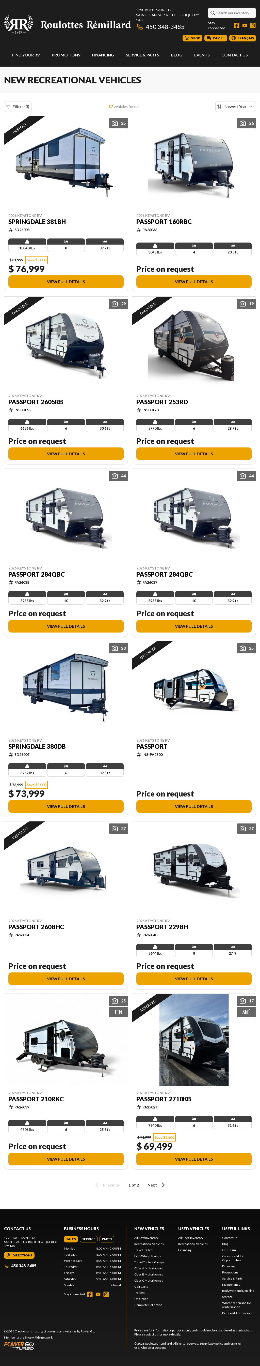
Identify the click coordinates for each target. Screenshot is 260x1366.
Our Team (229, 1250)
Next (157, 1185)
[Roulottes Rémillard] (67, 24)
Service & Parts (142, 54)
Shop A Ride (33, 1337)
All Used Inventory (190, 1238)
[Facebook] (237, 25)
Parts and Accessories (237, 1313)
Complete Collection (148, 1305)
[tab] (71, 1239)
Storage (227, 1297)
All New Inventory (146, 1238)
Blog (176, 54)
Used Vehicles (193, 1228)
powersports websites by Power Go (70, 1331)
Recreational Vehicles (149, 1244)
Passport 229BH (162, 926)
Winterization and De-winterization (237, 1305)
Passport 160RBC (164, 221)
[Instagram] (253, 25)
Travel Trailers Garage (149, 1262)
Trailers (139, 1293)
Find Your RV (26, 54)
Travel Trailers (144, 1250)
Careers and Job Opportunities (233, 1258)
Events (202, 54)
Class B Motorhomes (148, 1274)
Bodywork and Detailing (238, 1291)
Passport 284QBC (36, 574)
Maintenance (231, 1284)
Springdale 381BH (37, 221)
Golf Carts (141, 1286)
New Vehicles (149, 1228)
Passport (152, 746)
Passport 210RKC (36, 1099)
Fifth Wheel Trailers (147, 1256)
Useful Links (236, 1228)
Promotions (66, 54)
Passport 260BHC (36, 926)
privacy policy (214, 1343)
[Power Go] (49, 1346)
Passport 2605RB (35, 402)
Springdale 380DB (37, 746)
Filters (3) (17, 106)
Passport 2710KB (163, 1099)
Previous (106, 1185)
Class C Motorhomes (148, 1280)
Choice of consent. (154, 1347)
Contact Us (234, 54)
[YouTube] (245, 25)
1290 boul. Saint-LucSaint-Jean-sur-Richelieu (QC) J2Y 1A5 (167, 15)
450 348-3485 (160, 26)
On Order (141, 1299)
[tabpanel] (92, 1267)
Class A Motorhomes (148, 1268)
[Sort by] (235, 106)
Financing (103, 54)
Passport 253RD (162, 402)
